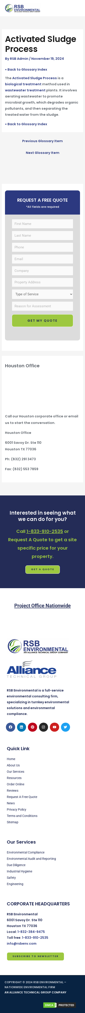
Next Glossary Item (42, 152)
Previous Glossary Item (42, 141)
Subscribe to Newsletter (35, 956)
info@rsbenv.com (21, 943)
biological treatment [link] (23, 84)
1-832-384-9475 (31, 932)
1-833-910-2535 (45, 531)
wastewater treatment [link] (25, 90)
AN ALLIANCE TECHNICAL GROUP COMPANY (35, 992)
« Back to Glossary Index (26, 69)
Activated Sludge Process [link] (34, 78)
